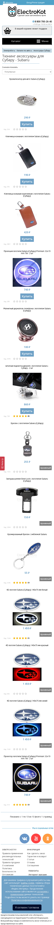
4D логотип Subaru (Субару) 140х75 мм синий (27, 701)
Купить (27, 124)
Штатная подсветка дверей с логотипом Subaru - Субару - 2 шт (27, 367)
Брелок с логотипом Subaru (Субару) (27, 423)
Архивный (45, 467)
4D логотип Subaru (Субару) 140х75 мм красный (27, 645)
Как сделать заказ (36, 853)
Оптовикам (7, 874)
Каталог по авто (23, 50)
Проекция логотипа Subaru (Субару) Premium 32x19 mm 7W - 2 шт (27, 252)
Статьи (30, 859)
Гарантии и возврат (37, 856)
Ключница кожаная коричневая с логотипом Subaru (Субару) (27, 195)
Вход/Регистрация (35, 2)
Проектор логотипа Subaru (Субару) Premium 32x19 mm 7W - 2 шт (27, 757)
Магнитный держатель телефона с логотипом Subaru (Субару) (27, 309)
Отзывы (31, 862)
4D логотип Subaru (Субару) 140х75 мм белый (27, 590)
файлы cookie (27, 883)
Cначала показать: (10, 67)
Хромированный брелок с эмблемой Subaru (27, 534)
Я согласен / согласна (27, 907)
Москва (8, 2)
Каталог (15, 41)
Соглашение (33, 865)
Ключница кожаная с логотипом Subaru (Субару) (27, 136)
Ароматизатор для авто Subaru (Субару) (27, 79)
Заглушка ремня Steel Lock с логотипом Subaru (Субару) (27, 480)
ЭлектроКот (9, 50)
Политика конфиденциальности (26, 900)
